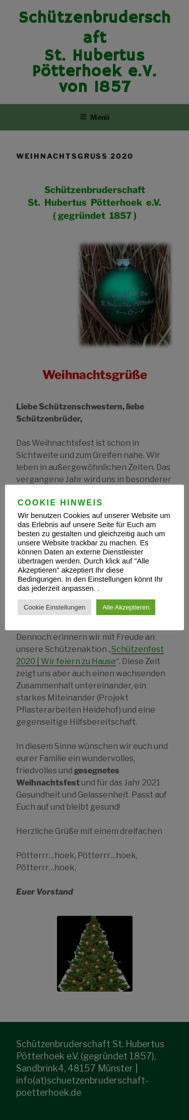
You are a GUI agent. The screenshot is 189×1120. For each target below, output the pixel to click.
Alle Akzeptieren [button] (125, 607)
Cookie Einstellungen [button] (54, 607)
